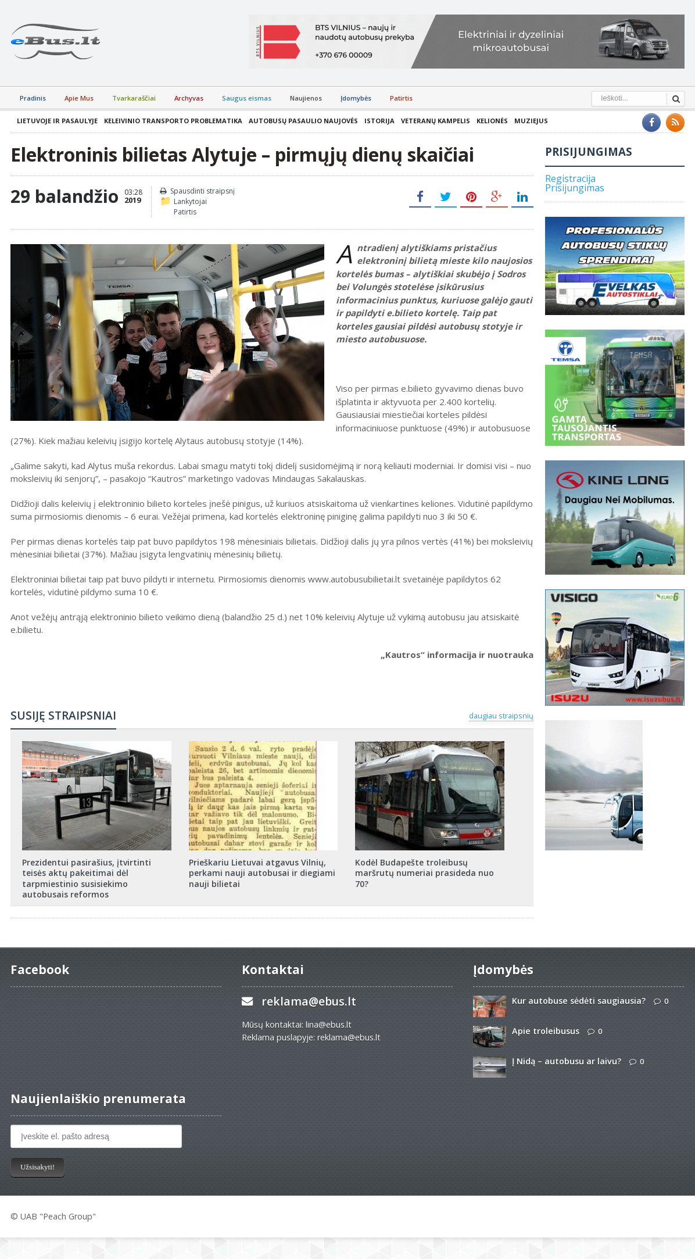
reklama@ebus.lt (308, 1001)
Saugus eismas (246, 98)
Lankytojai (190, 201)
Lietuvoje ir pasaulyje (57, 120)
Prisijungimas (574, 187)
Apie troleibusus (545, 1030)
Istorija (379, 120)
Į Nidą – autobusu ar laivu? (566, 1061)
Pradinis (33, 98)
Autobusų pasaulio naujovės (303, 120)
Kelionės (492, 120)
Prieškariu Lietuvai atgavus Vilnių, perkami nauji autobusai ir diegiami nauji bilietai (262, 873)
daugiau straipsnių (501, 715)
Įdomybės (356, 98)
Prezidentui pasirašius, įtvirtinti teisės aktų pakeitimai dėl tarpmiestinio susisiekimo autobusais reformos (86, 878)
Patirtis (401, 98)
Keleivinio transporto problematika (173, 120)
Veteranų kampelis (435, 120)
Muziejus (531, 120)
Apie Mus (79, 98)
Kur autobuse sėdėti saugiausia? (579, 1000)
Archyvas (188, 98)
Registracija (570, 178)
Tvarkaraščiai (134, 98)
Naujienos (306, 98)
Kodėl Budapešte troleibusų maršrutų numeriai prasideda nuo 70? (424, 873)
